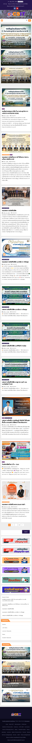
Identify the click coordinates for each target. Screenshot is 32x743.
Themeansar (27, 721)
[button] (26, 20)
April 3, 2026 (6, 311)
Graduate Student (22, 729)
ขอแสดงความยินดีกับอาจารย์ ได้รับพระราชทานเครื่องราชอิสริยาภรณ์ (15, 78)
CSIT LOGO (21, 726)
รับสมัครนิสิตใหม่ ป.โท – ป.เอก (10, 464)
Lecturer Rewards (6, 75)
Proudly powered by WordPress (8, 721)
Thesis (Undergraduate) (25, 734)
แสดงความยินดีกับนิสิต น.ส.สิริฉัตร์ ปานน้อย (14, 346)
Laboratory (4, 732)
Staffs (18, 734)
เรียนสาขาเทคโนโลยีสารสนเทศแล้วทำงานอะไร (15, 6)
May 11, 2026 (7, 46)
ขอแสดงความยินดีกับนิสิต (9, 210)
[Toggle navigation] (29, 20)
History (28, 729)
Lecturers (9, 732)
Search (25, 531)
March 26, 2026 (7, 466)
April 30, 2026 (6, 264)
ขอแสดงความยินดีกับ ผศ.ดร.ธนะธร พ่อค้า (13, 504)
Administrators (18, 724)
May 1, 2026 (6, 80)
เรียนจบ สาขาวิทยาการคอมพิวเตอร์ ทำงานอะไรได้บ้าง (18, 3)
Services (14, 734)
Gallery (16, 729)
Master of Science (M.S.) (16, 732)
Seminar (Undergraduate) (7, 734)
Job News (4, 627)
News (4, 40)
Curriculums (27, 726)
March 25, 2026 (7, 506)
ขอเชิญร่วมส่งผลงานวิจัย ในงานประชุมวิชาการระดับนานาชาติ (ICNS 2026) (14, 43)
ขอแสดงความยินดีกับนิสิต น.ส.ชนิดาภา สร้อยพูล (15, 262)
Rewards (28, 732)
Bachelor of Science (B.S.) (7, 726)
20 (19, 525)
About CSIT (11, 724)
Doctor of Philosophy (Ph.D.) (8, 729)
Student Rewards (5, 259)
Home (7, 724)
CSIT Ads (5, 3)
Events (4, 624)
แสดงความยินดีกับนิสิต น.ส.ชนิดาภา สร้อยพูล (14, 309)
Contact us (16, 726)
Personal (24, 732)
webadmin (13, 46)
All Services (24, 724)
